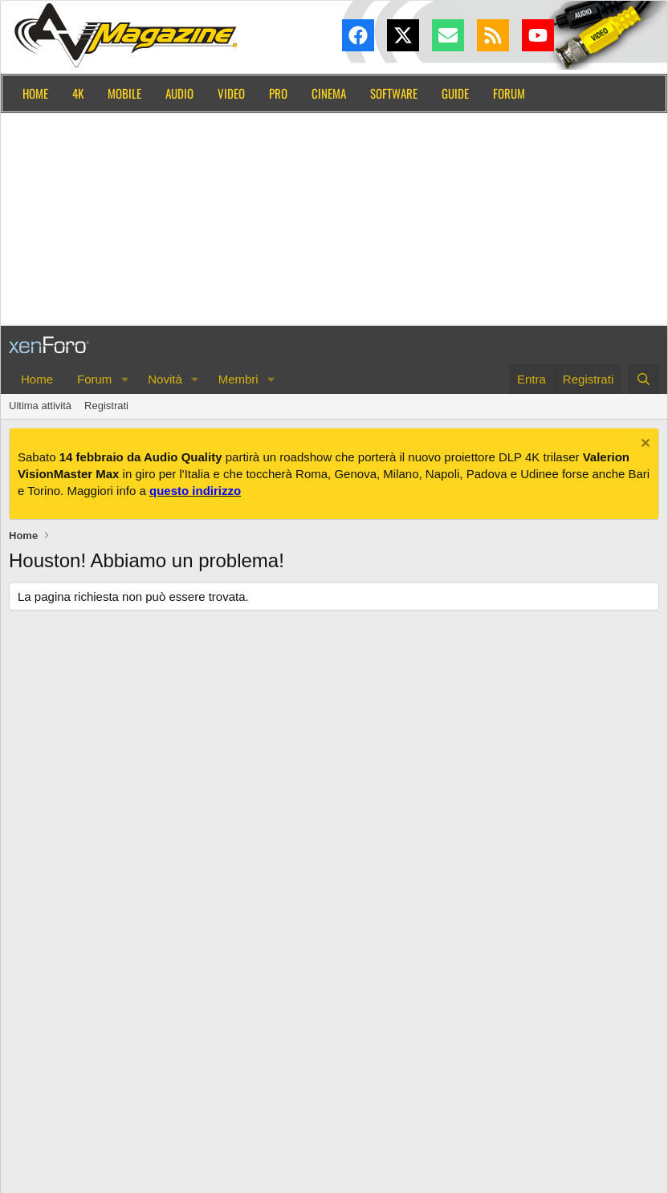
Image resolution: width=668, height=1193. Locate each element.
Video (231, 93)
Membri (238, 379)
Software (394, 93)
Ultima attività (40, 406)
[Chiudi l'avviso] (643, 444)
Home (35, 93)
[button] (124, 379)
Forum (509, 93)
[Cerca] (643, 379)
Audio (179, 93)
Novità (165, 379)
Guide (455, 93)
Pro (278, 93)
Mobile (124, 93)
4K (78, 93)
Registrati (106, 406)
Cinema (329, 93)
